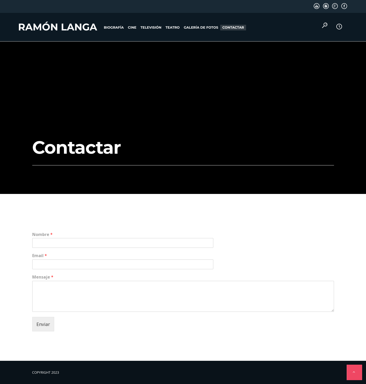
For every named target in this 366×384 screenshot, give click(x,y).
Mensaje (42, 277)
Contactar (233, 28)
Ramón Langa (57, 27)
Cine (132, 28)
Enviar (43, 324)
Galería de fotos (201, 28)
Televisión (151, 28)
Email (39, 255)
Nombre (42, 234)
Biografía (114, 28)
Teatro (173, 28)
